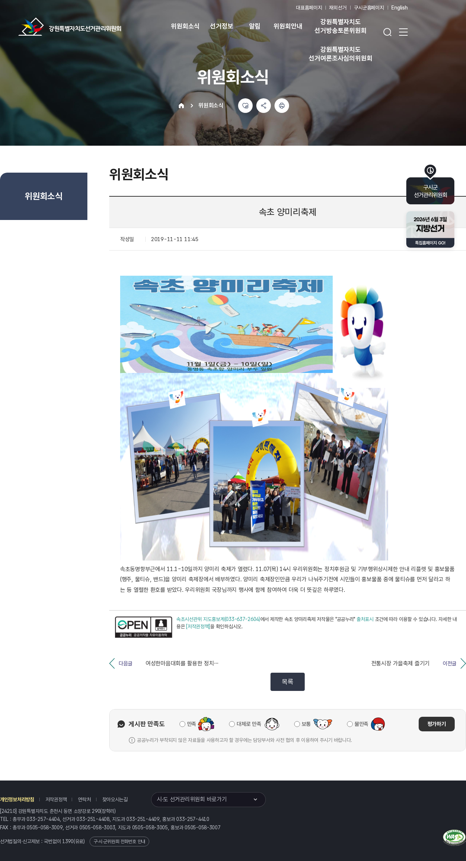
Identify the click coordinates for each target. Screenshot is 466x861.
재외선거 (337, 8)
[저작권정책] (198, 626)
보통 (306, 724)
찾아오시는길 (115, 799)
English (399, 8)
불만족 (361, 724)
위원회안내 (287, 26)
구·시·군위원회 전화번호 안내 (119, 841)
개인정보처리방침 (17, 799)
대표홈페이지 (309, 8)
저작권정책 (56, 799)
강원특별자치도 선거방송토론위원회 (340, 26)
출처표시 (365, 619)
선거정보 (221, 26)
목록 (287, 681)
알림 (255, 26)
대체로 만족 (249, 724)
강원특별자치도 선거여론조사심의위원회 (340, 54)
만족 (191, 724)
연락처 (84, 799)
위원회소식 (185, 26)
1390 (68, 841)
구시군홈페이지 (369, 8)
